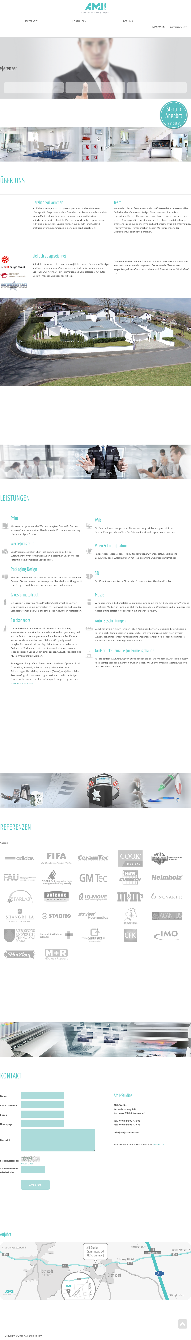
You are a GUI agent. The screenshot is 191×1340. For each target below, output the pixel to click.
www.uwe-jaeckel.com (22, 683)
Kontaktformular (51, 1158)
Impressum (158, 27)
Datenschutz (178, 27)
